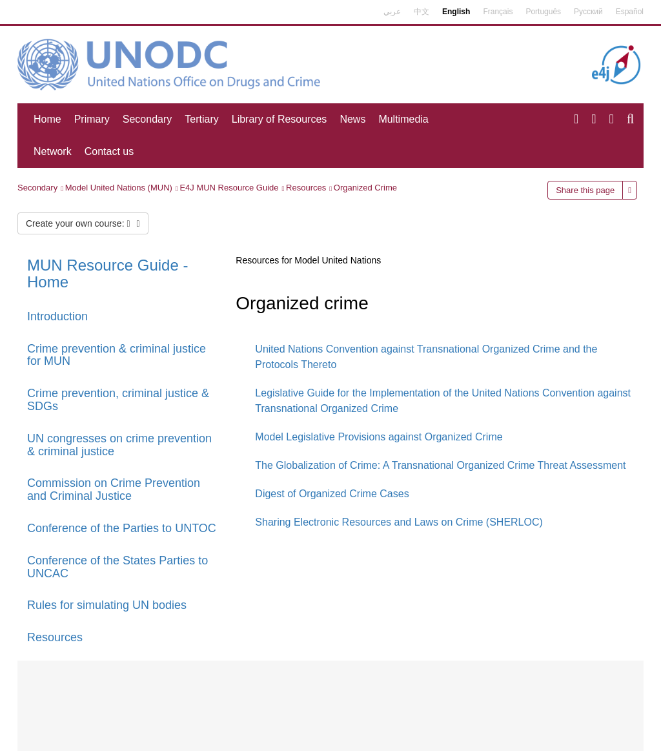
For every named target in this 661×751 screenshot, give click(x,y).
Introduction (57, 316)
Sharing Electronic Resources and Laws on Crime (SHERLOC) (399, 522)
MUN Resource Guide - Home (107, 273)
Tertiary (201, 119)
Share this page (585, 190)
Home (47, 119)
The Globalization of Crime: (317, 465)
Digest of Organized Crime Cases (332, 493)
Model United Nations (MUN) (118, 187)
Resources (306, 187)
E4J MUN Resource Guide (228, 187)
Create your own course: (83, 223)
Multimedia (403, 119)
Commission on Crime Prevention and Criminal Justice (113, 489)
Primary (92, 119)
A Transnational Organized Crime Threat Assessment (504, 465)
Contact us (109, 151)
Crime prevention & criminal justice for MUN (116, 355)
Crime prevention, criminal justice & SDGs (118, 400)
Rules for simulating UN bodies (107, 605)
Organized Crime (365, 187)
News (352, 119)
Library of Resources (279, 119)
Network (53, 151)
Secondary (147, 119)
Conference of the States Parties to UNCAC (117, 567)
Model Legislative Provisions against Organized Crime (378, 436)
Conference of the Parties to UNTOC (121, 528)
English (456, 11)
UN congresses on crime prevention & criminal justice (119, 445)
